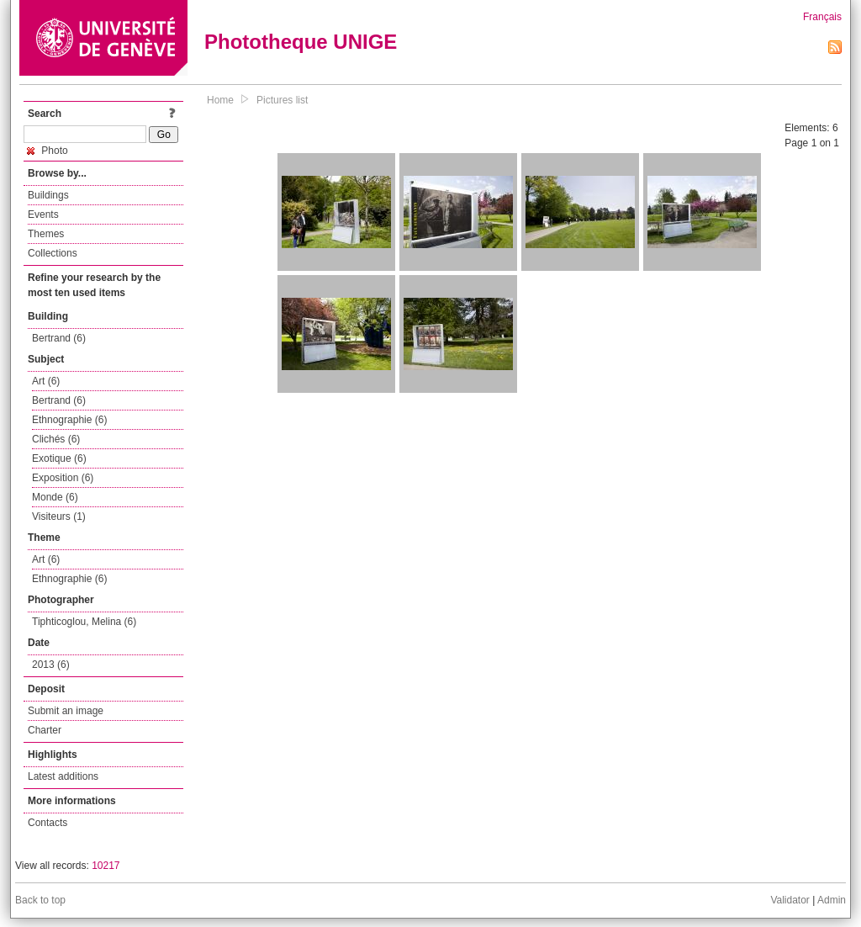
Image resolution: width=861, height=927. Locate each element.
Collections (52, 253)
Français (822, 17)
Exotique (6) (59, 458)
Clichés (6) (56, 439)
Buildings (48, 195)
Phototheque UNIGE (300, 41)
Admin (831, 900)
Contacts (47, 823)
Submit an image (65, 711)
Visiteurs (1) (59, 516)
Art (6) (46, 381)
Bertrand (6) (59, 338)
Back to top (40, 900)
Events (43, 214)
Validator (789, 900)
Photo (47, 150)
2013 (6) (51, 664)
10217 (105, 865)
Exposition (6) (62, 478)
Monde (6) (55, 497)
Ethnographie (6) (69, 420)
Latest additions (63, 776)
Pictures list (282, 100)
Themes (46, 234)
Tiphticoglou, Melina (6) (84, 622)
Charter (44, 730)
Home (220, 100)
